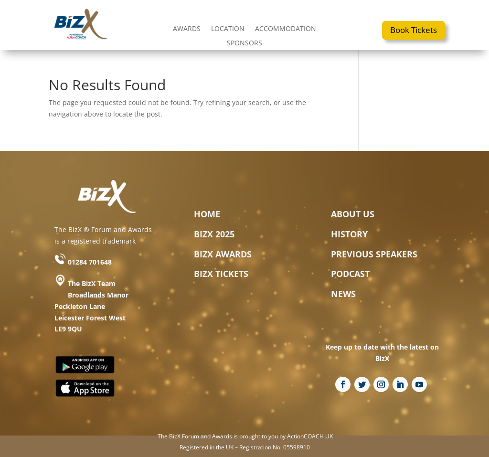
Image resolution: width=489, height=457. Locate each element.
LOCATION (227, 29)
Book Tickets (413, 29)
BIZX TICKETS (221, 273)
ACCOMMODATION (285, 29)
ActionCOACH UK (310, 436)
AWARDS (187, 29)
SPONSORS (244, 43)
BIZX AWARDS (223, 254)
